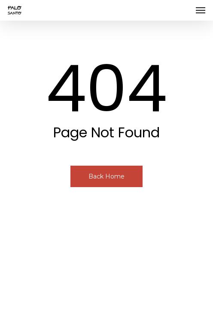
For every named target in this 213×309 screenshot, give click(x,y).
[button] (200, 10)
